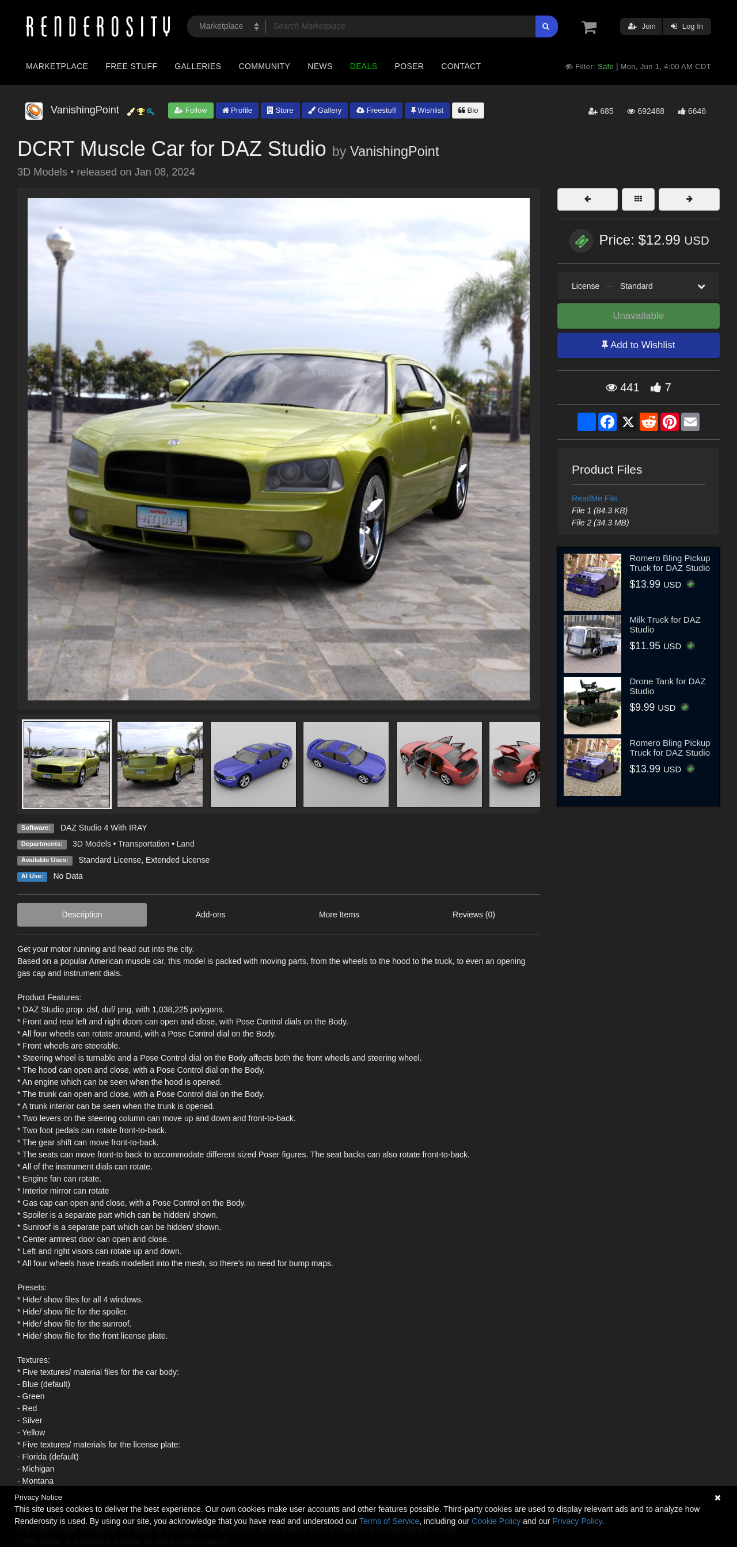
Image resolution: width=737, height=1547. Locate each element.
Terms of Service (389, 1521)
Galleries (197, 66)
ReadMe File (594, 498)
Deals (364, 66)
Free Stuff (131, 66)
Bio (468, 110)
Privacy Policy (577, 1521)
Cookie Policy (496, 1521)
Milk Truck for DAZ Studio (665, 624)
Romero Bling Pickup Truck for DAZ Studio (670, 563)
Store (280, 110)
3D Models (92, 843)
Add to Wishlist (638, 345)
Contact (461, 66)
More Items (339, 914)
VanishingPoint (394, 151)
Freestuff (376, 110)
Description (82, 914)
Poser (409, 66)
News (319, 66)
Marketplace (57, 66)
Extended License (178, 859)
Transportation (144, 843)
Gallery (324, 110)
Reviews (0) (474, 914)
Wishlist (427, 110)
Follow (190, 110)
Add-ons (211, 914)
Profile (237, 110)
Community (265, 66)
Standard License (109, 859)
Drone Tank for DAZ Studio (668, 686)
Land (186, 843)
